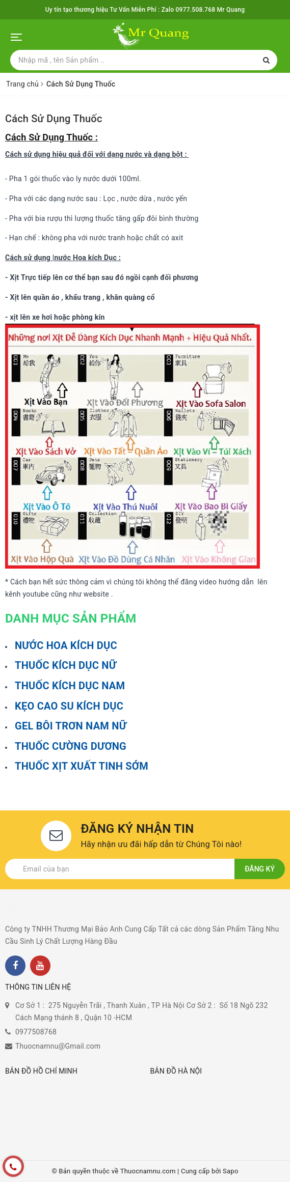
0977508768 (36, 1032)
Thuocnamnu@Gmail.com (57, 1046)
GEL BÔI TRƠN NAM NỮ (70, 726)
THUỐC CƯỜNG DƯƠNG (70, 746)
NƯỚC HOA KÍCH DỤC (66, 645)
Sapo (231, 1171)
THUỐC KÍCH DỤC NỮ (65, 665)
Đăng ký (260, 869)
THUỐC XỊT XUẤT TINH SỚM (81, 766)
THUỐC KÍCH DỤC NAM (70, 686)
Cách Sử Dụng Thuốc (53, 118)
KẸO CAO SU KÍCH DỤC (69, 706)
